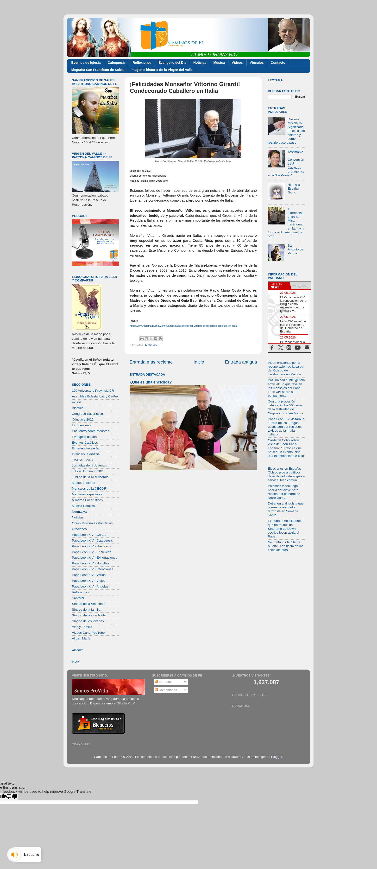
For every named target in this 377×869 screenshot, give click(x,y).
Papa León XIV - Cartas (89, 535)
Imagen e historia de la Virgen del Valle (162, 70)
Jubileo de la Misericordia (90, 477)
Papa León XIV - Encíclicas (91, 552)
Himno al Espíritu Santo (294, 188)
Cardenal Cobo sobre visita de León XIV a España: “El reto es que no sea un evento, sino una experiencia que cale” (286, 448)
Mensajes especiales (87, 494)
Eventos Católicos (85, 442)
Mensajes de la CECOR (89, 488)
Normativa (79, 511)
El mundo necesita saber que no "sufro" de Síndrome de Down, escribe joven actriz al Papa (286, 528)
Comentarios (166, 690)
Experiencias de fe (85, 448)
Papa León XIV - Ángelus (90, 586)
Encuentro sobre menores (90, 431)
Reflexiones (141, 62)
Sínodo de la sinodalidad (89, 615)
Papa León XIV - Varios (89, 575)
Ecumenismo (81, 425)
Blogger (276, 757)
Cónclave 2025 (83, 419)
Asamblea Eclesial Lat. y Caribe (95, 396)
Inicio (199, 361)
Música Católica (83, 506)
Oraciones (79, 529)
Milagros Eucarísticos (87, 500)
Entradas (163, 682)
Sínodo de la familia (86, 609)
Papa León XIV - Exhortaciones (94, 557)
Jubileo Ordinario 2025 (88, 471)
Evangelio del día (84, 437)
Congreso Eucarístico (87, 413)
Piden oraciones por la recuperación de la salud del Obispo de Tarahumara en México (285, 368)
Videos (237, 62)
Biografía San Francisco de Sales (97, 70)
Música (219, 62)
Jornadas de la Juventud (89, 465)
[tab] (278, 285)
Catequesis (117, 62)
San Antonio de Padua (295, 249)
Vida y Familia (82, 627)
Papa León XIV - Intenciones (92, 569)
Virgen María (81, 638)
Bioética (77, 408)
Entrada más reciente (151, 361)
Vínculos (257, 62)
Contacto (278, 62)
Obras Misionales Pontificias (92, 523)
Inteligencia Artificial (86, 454)
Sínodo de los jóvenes (88, 621)
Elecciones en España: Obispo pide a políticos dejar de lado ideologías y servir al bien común (286, 474)
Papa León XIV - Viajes (88, 580)
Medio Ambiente (83, 483)
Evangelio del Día (172, 62)
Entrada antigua (241, 361)
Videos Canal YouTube (88, 632)
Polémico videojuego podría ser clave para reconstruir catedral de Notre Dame (284, 491)
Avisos (77, 402)
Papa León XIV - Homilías (90, 563)
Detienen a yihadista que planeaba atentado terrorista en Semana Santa (286, 509)
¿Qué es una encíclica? (151, 382)
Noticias (199, 62)
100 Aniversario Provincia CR (93, 390)
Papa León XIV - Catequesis (92, 540)
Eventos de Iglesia (86, 62)
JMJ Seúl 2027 (82, 460)
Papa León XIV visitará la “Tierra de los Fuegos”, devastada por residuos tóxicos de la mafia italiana (286, 426)
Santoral (78, 598)
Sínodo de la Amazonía (89, 604)
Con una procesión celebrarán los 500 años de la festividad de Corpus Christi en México (286, 407)
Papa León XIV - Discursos (91, 546)
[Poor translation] (12, 796)
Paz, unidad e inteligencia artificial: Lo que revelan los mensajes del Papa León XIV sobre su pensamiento (286, 387)
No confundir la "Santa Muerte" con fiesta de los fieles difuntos (285, 546)
